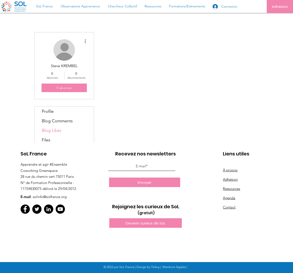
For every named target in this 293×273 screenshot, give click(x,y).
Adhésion (230, 179)
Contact (229, 207)
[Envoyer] (144, 182)
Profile (48, 111)
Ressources (231, 188)
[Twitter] (37, 209)
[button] (145, 223)
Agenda (229, 198)
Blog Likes (51, 130)
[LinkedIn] (48, 209)
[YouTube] (60, 209)
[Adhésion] (280, 6)
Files (46, 140)
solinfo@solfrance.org (50, 196)
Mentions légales (174, 267)
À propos (230, 170)
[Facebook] (25, 209)
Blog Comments (57, 121)
